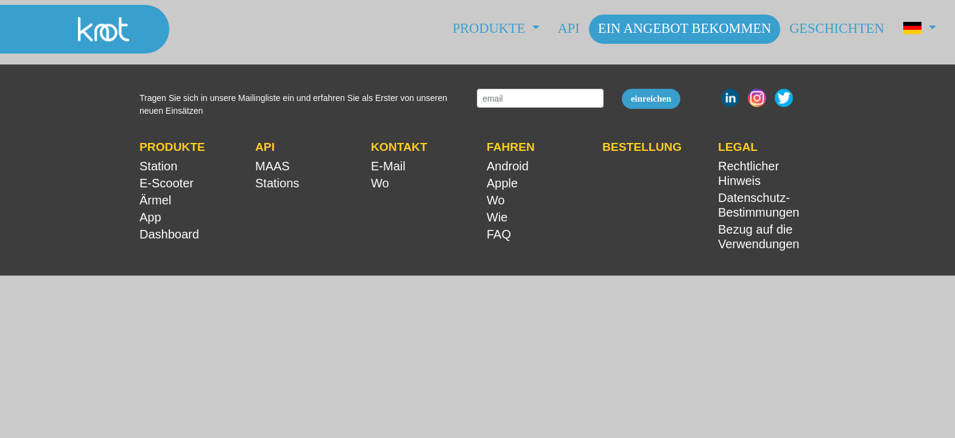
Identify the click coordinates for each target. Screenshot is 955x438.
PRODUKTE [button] (172, 147)
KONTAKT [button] (399, 147)
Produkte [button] (491, 28)
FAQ (499, 234)
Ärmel (155, 200)
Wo (380, 183)
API (569, 28)
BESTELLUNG (642, 147)
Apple (502, 183)
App (150, 217)
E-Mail (388, 166)
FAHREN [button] (511, 147)
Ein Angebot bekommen (684, 28)
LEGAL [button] (738, 147)
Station (158, 166)
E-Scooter (166, 183)
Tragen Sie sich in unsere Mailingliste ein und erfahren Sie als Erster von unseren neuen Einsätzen (293, 104)
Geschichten (836, 28)
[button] (919, 29)
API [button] (265, 147)
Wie (497, 217)
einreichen (651, 98)
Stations (277, 183)
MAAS (272, 166)
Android (508, 166)
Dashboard (169, 234)
